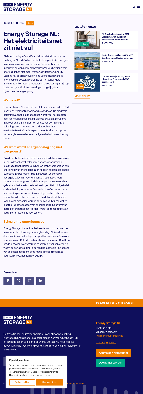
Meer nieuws (82, 96)
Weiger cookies (22, 382)
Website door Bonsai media (72, 384)
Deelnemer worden (110, 362)
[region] (36, 372)
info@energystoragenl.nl (109, 336)
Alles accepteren (49, 382)
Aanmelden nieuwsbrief (113, 353)
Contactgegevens (106, 342)
